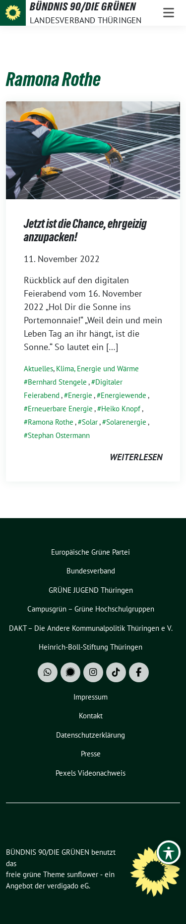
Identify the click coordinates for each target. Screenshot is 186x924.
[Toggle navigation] (168, 13)
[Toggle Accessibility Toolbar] (169, 852)
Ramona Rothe (50, 422)
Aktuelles (38, 368)
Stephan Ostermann (59, 435)
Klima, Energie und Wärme (97, 368)
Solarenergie (126, 422)
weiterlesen (136, 457)
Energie (80, 395)
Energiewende (123, 395)
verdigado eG (68, 885)
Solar (90, 422)
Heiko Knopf (120, 408)
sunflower (82, 874)
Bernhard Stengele (57, 382)
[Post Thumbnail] (93, 149)
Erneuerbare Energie (60, 408)
